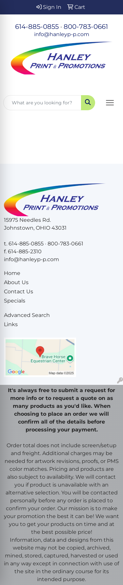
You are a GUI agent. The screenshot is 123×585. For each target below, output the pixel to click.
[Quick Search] (42, 102)
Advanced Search (27, 315)
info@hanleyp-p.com (61, 34)
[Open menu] (109, 102)
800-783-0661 (86, 27)
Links (11, 324)
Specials (14, 301)
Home (12, 273)
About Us (16, 282)
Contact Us (18, 291)
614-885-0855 (37, 27)
